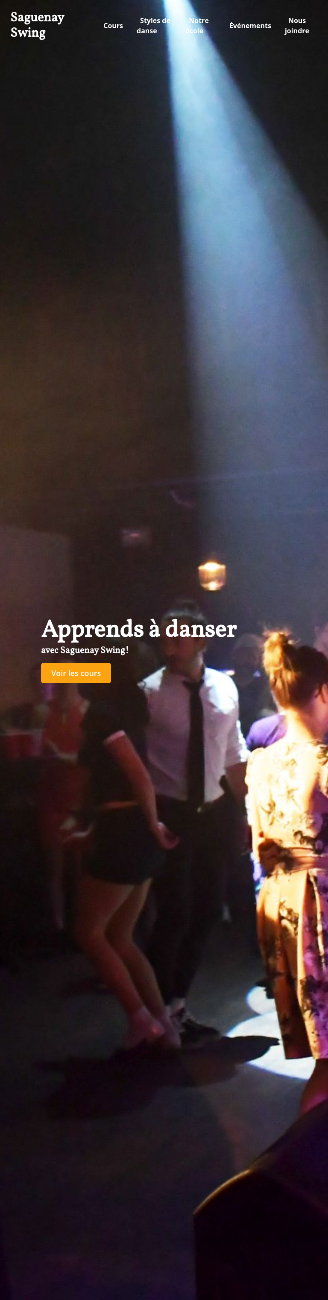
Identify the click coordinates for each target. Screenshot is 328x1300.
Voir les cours (76, 673)
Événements (250, 25)
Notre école (197, 25)
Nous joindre (297, 25)
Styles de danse (153, 25)
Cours (113, 25)
